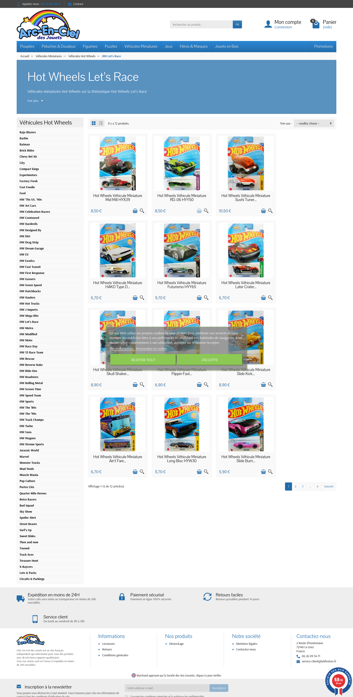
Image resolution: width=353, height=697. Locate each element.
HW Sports (27, 401)
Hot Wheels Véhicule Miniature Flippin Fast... (307, 283)
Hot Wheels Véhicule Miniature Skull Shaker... (243, 283)
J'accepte (209, 359)
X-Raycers (26, 567)
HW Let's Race (29, 322)
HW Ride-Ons (28, 371)
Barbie (24, 138)
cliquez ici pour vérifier (208, 657)
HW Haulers (27, 297)
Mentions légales (246, 625)
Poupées (27, 46)
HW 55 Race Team (31, 352)
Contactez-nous (246, 631)
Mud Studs (27, 469)
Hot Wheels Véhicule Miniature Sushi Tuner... (243, 197)
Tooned (24, 548)
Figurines (90, 46)
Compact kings (29, 169)
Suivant (328, 397)
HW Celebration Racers (35, 212)
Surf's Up (26, 530)
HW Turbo (26, 426)
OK (237, 24)
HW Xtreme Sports (32, 444)
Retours (107, 631)
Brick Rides (27, 150)
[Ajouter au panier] (134, 210)
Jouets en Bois (227, 46)
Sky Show (26, 511)
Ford (23, 193)
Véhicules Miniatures (140, 46)
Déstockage (176, 625)
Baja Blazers (28, 132)
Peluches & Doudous (58, 46)
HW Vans (26, 432)
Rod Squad (27, 505)
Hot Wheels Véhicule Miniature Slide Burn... (307, 369)
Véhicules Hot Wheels (46, 123)
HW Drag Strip (29, 242)
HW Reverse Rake (31, 365)
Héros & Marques (194, 46)
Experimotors (28, 175)
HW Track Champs (32, 420)
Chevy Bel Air (28, 156)
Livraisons (108, 625)
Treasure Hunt (29, 561)
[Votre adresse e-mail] (167, 669)
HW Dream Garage (32, 248)
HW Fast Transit (30, 267)
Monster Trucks (30, 463)
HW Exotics (27, 261)
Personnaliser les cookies (151, 348)
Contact (75, 4)
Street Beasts (28, 524)
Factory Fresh (29, 181)
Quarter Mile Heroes (33, 493)
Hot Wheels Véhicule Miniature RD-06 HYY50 (180, 197)
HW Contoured (29, 218)
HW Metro (26, 328)
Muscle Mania (29, 475)
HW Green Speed (31, 285)
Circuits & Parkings (32, 579)
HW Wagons (28, 438)
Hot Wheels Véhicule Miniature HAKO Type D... (307, 197)
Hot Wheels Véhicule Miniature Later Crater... (180, 283)
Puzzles (111, 46)
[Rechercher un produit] (201, 24)
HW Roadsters (29, 377)
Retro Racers (28, 499)
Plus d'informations (121, 348)
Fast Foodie (27, 187)
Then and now (29, 542)
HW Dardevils (29, 224)
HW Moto (26, 340)
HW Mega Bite (29, 316)
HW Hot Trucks (29, 303)
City (22, 163)
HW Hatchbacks (30, 291)
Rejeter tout (143, 359)
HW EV (24, 254)
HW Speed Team (30, 395)
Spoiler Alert (28, 518)
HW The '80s (28, 407)
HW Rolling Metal (31, 383)
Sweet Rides (27, 536)
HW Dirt (25, 236)
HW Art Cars (28, 206)
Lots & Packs (28, 573)
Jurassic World (29, 450)
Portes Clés (27, 487)
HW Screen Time (30, 389)
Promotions (323, 46)
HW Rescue (27, 359)
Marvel (24, 457)
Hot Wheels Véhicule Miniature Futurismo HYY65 (117, 283)
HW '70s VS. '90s (31, 199)
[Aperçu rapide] (141, 210)
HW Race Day (28, 346)
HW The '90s (28, 414)
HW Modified (28, 334)
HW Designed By (30, 230)
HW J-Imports (29, 310)
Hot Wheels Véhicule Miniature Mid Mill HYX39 (117, 197)
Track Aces (27, 554)
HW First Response (32, 273)
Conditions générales (115, 637)
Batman (25, 144)
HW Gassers (27, 279)
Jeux (168, 46)
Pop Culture (27, 481)
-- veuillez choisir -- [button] (308, 123)
